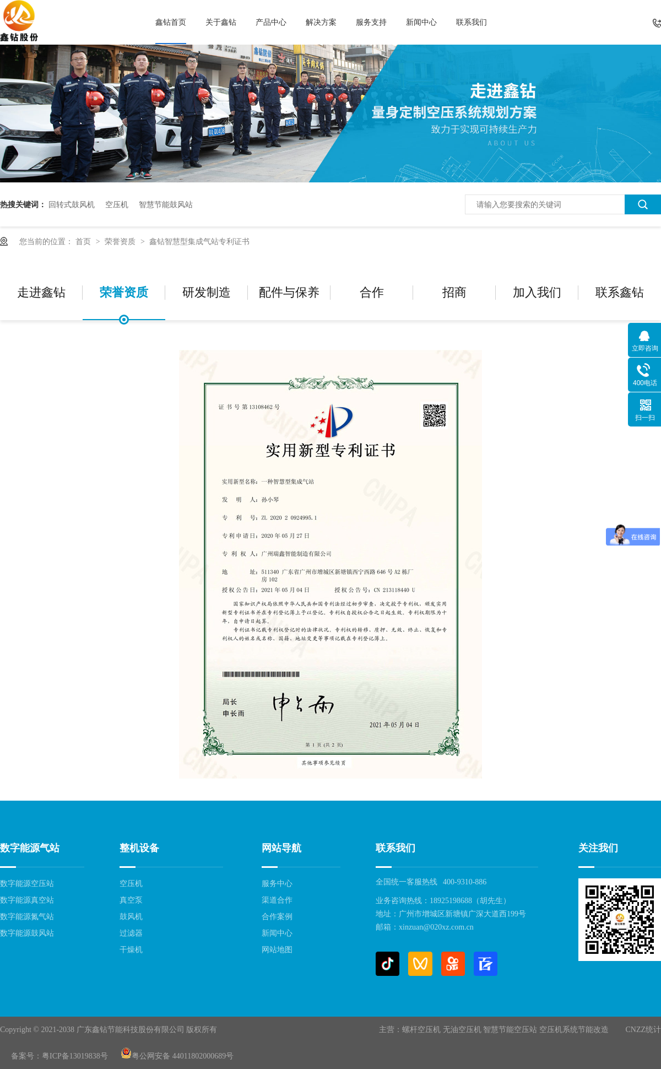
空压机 (116, 204)
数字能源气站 (29, 848)
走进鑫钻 (41, 292)
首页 (84, 241)
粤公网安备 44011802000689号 (177, 1056)
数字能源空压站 (27, 883)
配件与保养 (289, 292)
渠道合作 (277, 900)
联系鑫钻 (619, 292)
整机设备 (139, 848)
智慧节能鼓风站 (166, 204)
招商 (454, 292)
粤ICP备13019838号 (75, 1056)
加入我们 (537, 292)
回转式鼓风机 (71, 204)
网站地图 (277, 950)
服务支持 (371, 22)
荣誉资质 (121, 241)
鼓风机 (131, 917)
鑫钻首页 (170, 22)
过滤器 (131, 933)
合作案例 (277, 917)
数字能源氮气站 (27, 917)
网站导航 (281, 848)
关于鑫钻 (220, 22)
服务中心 (277, 883)
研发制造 (206, 292)
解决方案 (321, 22)
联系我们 (471, 22)
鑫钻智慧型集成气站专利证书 (199, 241)
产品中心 (271, 22)
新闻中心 (421, 22)
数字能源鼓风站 (27, 933)
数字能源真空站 (27, 900)
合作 (372, 292)
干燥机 (131, 950)
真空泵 (131, 900)
